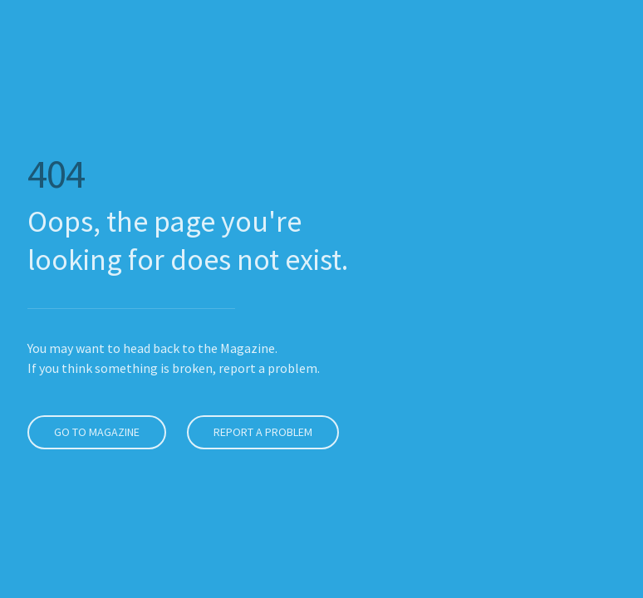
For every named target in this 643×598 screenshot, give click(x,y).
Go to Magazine (93, 431)
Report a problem (259, 431)
